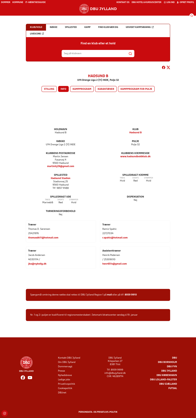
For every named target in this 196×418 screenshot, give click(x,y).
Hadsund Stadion (60, 178)
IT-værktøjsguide (35, 2)
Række (60, 141)
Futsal (172, 388)
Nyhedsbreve (65, 375)
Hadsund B (135, 133)
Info (63, 89)
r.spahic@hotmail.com (115, 238)
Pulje (135, 141)
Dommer (5, 2)
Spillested (60, 175)
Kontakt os (123, 2)
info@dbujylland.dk (115, 373)
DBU (174, 358)
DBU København (167, 375)
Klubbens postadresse (60, 153)
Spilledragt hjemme (135, 175)
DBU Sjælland (168, 384)
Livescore (37, 34)
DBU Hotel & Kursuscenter (146, 2)
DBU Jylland (169, 371)
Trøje (122, 178)
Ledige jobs (64, 380)
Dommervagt (65, 366)
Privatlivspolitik (66, 384)
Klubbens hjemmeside (135, 153)
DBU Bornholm (167, 362)
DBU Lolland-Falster (163, 380)
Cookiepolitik (65, 388)
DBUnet (62, 393)
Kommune (17, 2)
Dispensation (135, 197)
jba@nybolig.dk (37, 264)
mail (109, 295)
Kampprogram (82, 89)
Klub (135, 129)
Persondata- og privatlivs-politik (98, 412)
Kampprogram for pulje (136, 89)
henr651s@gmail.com (114, 264)
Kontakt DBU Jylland (69, 358)
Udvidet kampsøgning (140, 27)
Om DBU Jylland (66, 362)
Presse (61, 371)
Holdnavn (60, 129)
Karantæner (106, 89)
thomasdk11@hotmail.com (43, 238)
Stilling (49, 89)
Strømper (148, 178)
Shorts (135, 178)
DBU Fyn (172, 366)
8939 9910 (131, 295)
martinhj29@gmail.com (60, 166)
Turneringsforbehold (60, 211)
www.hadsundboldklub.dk (135, 156)
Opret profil (185, 2)
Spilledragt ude (60, 197)
